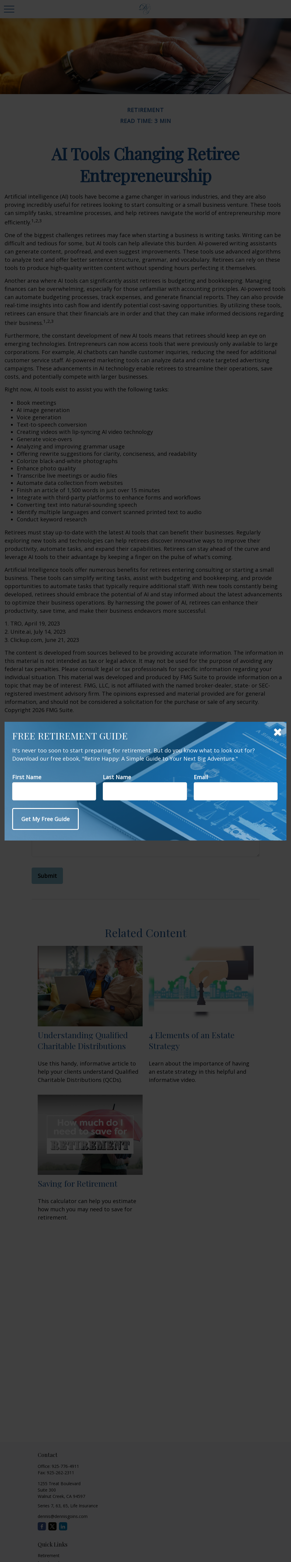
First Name (26, 777)
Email (201, 777)
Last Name (117, 777)
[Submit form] (45, 819)
